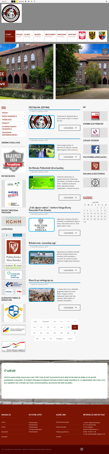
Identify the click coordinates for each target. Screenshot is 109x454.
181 (34, 333)
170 (54, 322)
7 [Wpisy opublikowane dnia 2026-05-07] (94, 210)
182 (41, 333)
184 (54, 333)
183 (48, 333)
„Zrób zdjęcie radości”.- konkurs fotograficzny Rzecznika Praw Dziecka (50, 208)
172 (68, 322)
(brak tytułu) (34, 422)
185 (61, 333)
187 (75, 333)
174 (34, 327)
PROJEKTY (13, 123)
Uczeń (3, 422)
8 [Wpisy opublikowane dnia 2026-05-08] (97, 210)
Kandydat (4, 437)
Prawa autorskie (61, 427)
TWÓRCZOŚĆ (13, 120)
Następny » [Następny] (59, 339)
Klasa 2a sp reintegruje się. (41, 280)
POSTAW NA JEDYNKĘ (39, 107)
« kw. (84, 222)
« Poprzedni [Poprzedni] (45, 322)
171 (61, 322)
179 (68, 327)
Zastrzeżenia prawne (62, 422)
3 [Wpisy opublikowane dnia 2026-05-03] (104, 208)
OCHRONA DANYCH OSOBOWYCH (9, 128)
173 (75, 322)
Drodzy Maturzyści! (36, 429)
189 (44, 339)
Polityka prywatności (62, 432)
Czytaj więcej (70, 129)
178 (61, 327)
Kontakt (58, 437)
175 (41, 327)
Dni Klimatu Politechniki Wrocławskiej (46, 167)
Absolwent (4, 432)
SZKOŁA (13, 113)
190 (51, 339)
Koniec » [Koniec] (70, 339)
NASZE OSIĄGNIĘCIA (13, 116)
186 (68, 333)
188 (37, 339)
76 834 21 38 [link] (92, 432)
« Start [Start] (35, 322)
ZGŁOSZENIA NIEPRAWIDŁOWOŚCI (9, 133)
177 (54, 327)
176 (48, 327)
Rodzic (3, 427)
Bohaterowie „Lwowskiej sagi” (42, 242)
